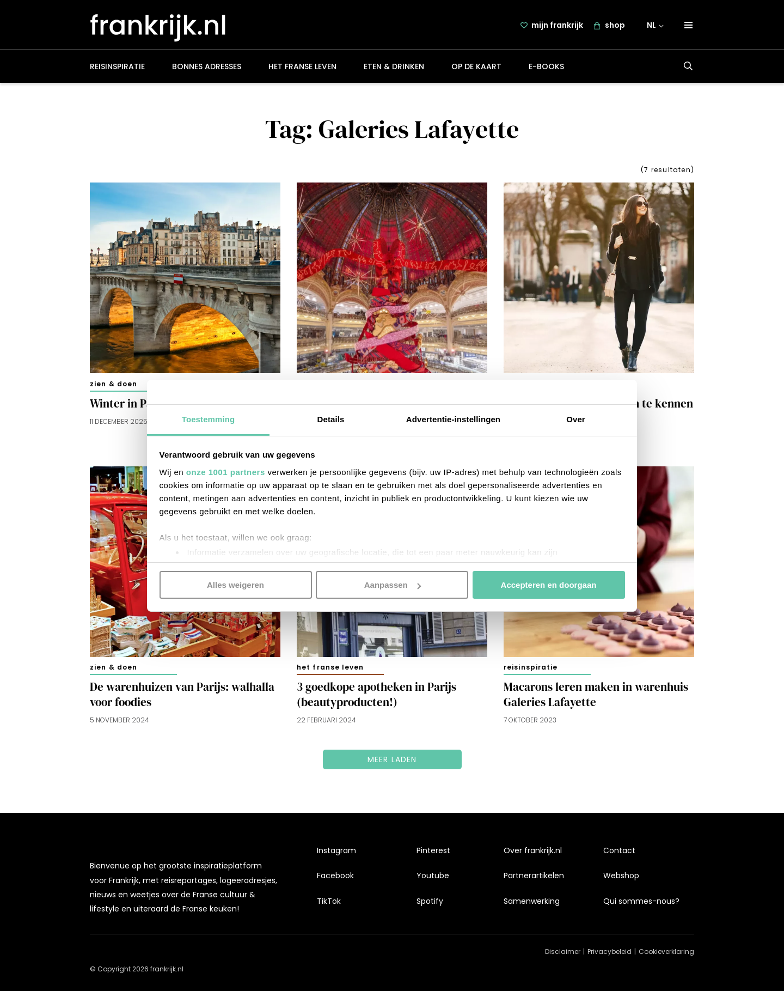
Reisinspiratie (117, 67)
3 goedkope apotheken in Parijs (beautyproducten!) (376, 695)
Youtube (432, 875)
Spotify (429, 901)
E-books (546, 67)
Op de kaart (476, 67)
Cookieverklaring (666, 951)
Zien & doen (113, 385)
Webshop (621, 875)
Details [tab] (331, 418)
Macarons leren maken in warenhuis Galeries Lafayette (596, 695)
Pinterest (433, 850)
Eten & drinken (394, 67)
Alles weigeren (235, 584)
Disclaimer (562, 951)
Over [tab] (575, 418)
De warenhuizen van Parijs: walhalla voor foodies (182, 695)
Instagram (336, 850)
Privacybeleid (609, 951)
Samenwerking (532, 901)
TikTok (329, 901)
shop (615, 25)
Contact (619, 850)
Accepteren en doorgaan (549, 584)
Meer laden (392, 760)
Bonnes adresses (206, 67)
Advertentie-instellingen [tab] (453, 418)
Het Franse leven (302, 67)
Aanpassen (392, 584)
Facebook (335, 875)
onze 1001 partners (225, 471)
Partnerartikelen (534, 875)
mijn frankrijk (557, 25)
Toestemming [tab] (208, 418)
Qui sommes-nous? (641, 901)
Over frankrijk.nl (533, 850)
